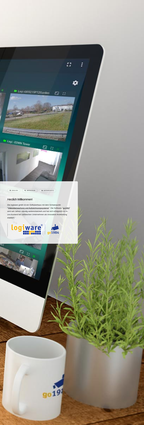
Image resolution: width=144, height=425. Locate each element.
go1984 (66, 208)
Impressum (31, 190)
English (15, 190)
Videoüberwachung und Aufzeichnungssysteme (28, 208)
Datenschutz (49, 190)
